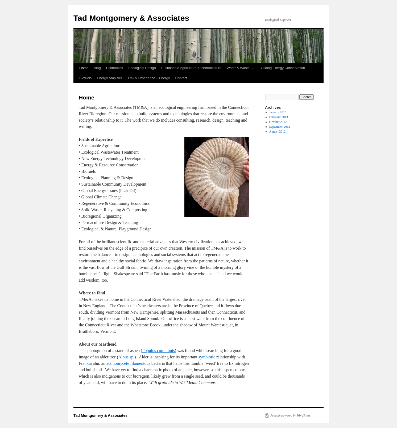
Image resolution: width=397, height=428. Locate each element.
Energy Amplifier (109, 78)
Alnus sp (125, 357)
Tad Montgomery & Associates (131, 18)
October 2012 (278, 122)
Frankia (85, 363)
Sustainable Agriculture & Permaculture (191, 68)
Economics (114, 68)
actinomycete (117, 363)
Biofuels (85, 78)
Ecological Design (142, 68)
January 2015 (277, 112)
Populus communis (158, 350)
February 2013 (278, 117)
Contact (181, 78)
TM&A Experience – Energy (148, 78)
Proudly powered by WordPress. (290, 415)
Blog (97, 68)
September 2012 (279, 127)
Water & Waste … (240, 68)
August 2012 (277, 131)
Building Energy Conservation (282, 68)
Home (84, 68)
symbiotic (206, 357)
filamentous (140, 363)
